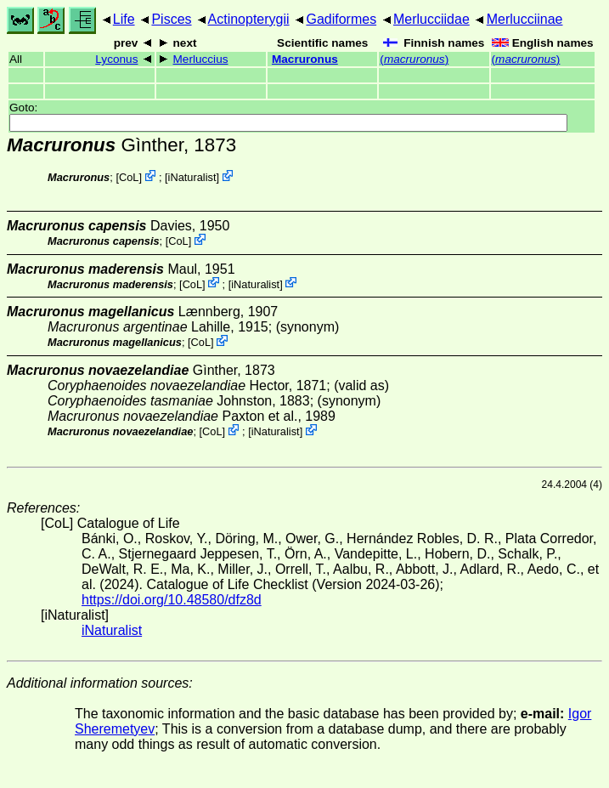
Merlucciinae (525, 19)
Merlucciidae (431, 19)
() (414, 59)
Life (124, 19)
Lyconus (116, 59)
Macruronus (305, 59)
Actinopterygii (249, 19)
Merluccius (200, 59)
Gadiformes (341, 19)
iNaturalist (192, 177)
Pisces (171, 19)
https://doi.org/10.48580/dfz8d (172, 599)
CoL (128, 177)
